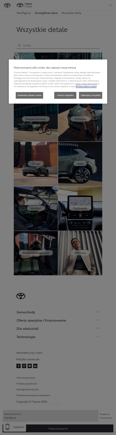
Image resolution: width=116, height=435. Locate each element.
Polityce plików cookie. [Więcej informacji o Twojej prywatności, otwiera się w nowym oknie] (86, 86)
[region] (58, 81)
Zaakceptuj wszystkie (90, 95)
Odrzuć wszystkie (65, 95)
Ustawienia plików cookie (29, 95)
